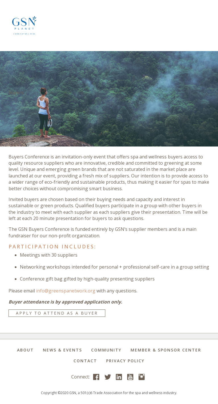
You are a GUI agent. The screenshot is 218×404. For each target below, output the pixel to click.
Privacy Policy (125, 360)
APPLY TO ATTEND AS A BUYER (57, 313)
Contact (85, 360)
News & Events (62, 350)
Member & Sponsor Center (166, 350)
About (25, 350)
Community (106, 350)
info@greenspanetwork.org (65, 291)
